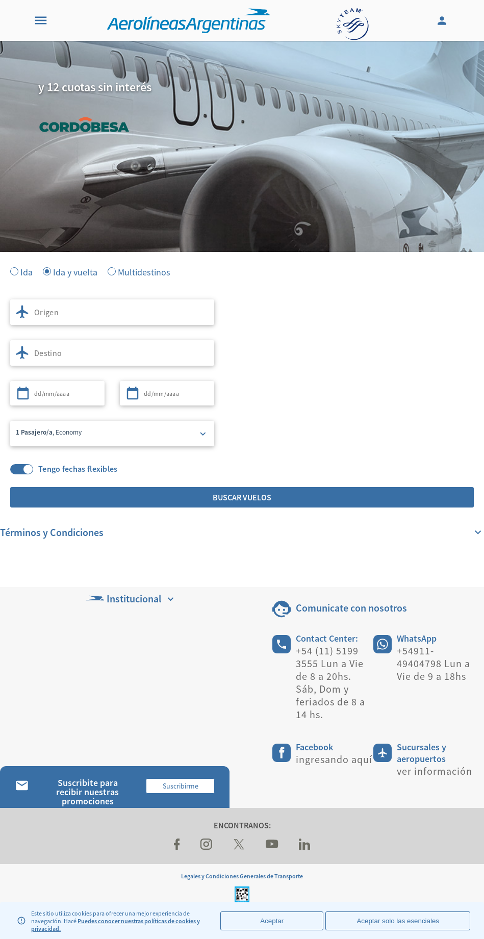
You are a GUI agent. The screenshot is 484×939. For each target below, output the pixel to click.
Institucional (131, 598)
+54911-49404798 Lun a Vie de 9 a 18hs (433, 663)
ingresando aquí (334, 759)
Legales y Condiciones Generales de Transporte (242, 876)
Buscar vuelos (242, 497)
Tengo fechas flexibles (78, 469)
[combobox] (112, 312)
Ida (26, 271)
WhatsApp (417, 638)
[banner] (242, 204)
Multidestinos (144, 271)
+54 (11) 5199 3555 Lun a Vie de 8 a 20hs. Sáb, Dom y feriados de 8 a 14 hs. (330, 682)
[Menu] (40, 20)
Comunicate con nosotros (351, 607)
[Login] (443, 20)
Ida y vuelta (75, 271)
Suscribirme (180, 786)
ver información (434, 771)
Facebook (314, 747)
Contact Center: (327, 638)
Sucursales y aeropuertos (421, 753)
